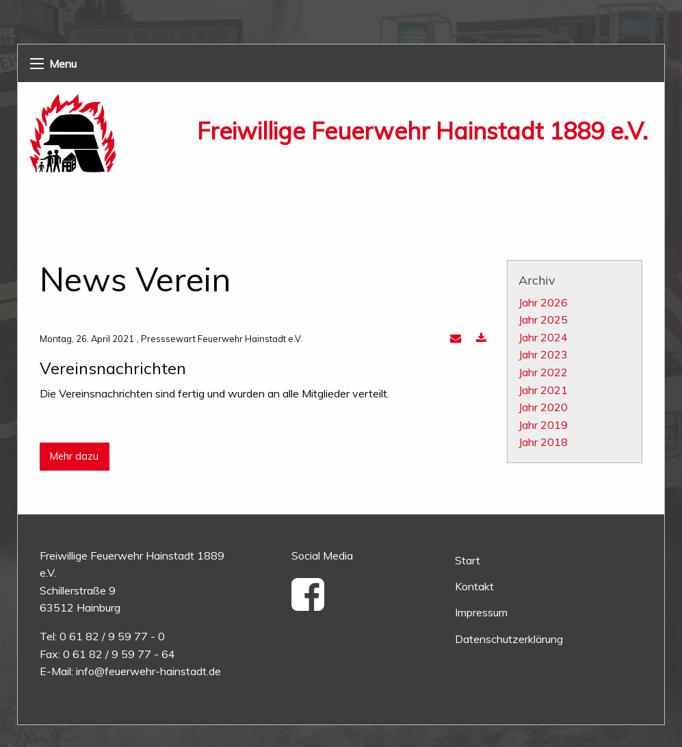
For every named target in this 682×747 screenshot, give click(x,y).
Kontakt (474, 586)
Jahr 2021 (543, 390)
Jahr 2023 (543, 354)
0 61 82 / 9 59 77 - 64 (119, 654)
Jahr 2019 (543, 425)
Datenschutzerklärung (509, 639)
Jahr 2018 (543, 442)
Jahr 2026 (543, 302)
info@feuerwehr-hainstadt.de (148, 671)
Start (467, 560)
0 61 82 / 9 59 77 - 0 (112, 636)
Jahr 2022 (543, 372)
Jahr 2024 (543, 337)
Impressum (481, 612)
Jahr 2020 (543, 407)
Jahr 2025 (543, 319)
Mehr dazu (74, 456)
